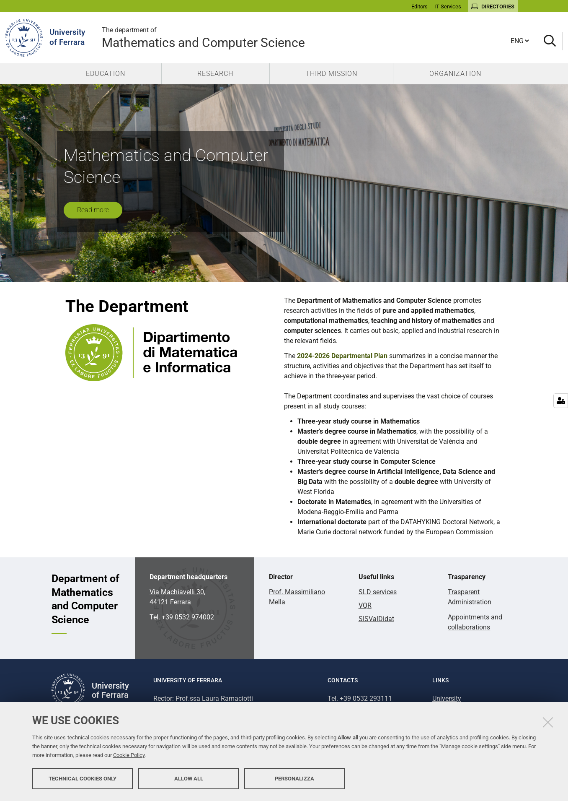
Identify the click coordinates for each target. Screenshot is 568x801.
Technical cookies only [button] (82, 779)
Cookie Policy (129, 756)
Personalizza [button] (294, 779)
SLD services (378, 592)
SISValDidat (376, 619)
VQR (365, 605)
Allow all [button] (188, 779)
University (446, 698)
